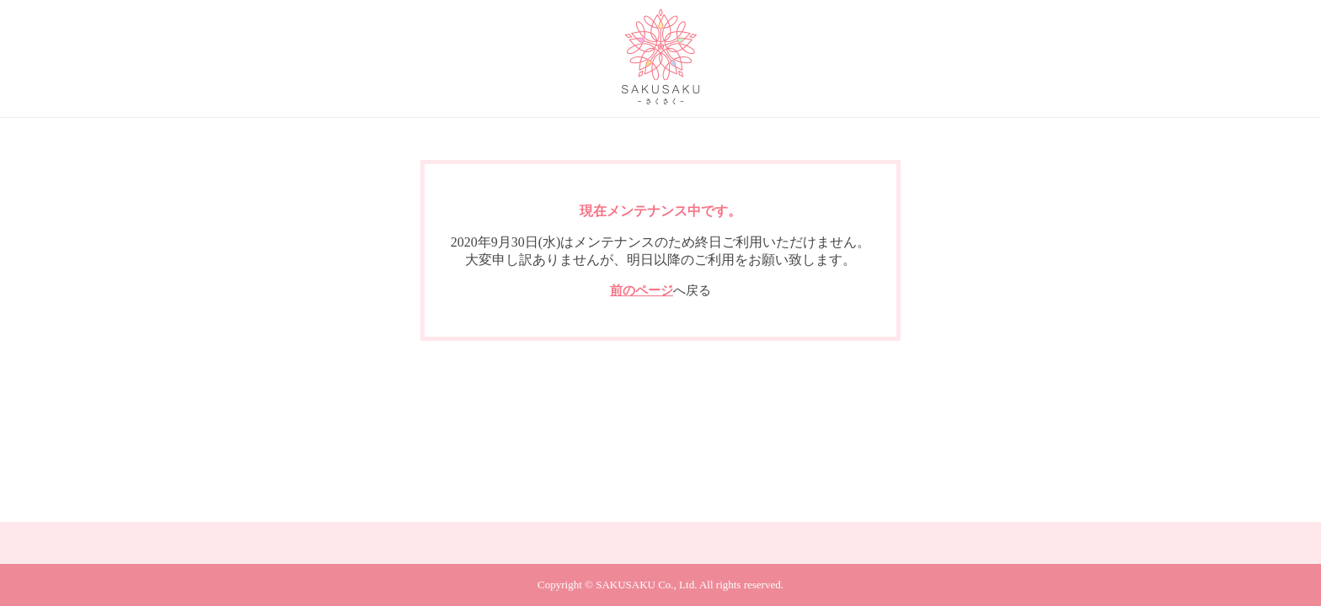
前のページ (641, 290)
